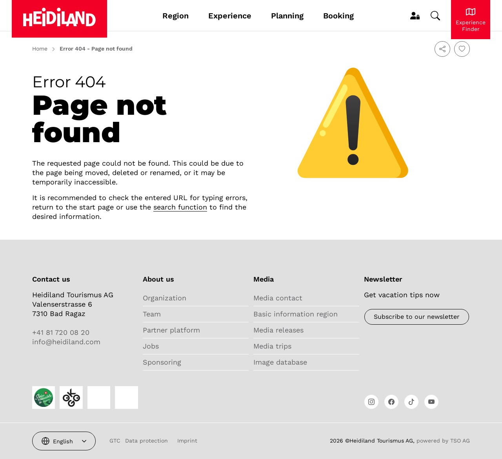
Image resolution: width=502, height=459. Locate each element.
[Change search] (435, 15)
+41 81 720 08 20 (60, 332)
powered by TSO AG (443, 440)
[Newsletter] (416, 317)
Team (152, 314)
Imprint (187, 440)
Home (39, 48)
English (63, 441)
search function (180, 207)
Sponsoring (162, 362)
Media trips (272, 346)
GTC (114, 440)
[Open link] (371, 402)
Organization (164, 298)
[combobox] (64, 441)
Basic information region (295, 314)
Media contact (277, 298)
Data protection (146, 440)
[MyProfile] (415, 15)
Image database (280, 362)
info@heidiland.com (66, 342)
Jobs (151, 346)
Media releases (278, 330)
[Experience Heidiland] (470, 19)
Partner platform (171, 330)
